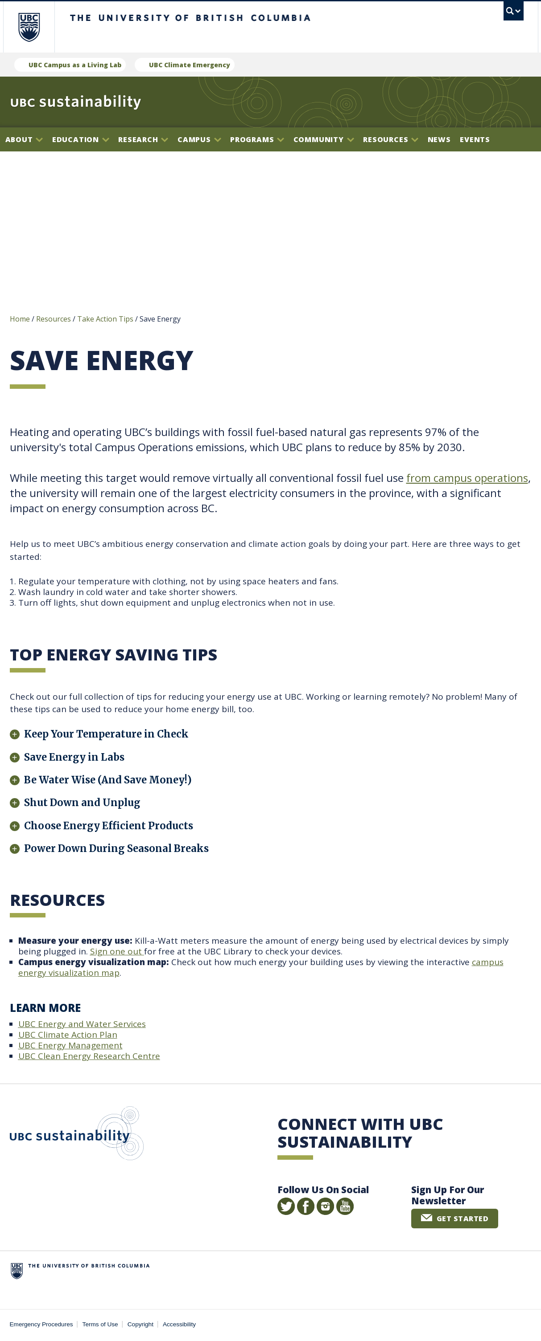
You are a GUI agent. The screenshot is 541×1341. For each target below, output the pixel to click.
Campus (199, 139)
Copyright (140, 1325)
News (439, 139)
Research (143, 139)
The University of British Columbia (28, 27)
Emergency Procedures (41, 1325)
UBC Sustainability (77, 1137)
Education (80, 139)
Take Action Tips (105, 320)
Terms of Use (100, 1325)
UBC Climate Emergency (189, 65)
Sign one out (117, 952)
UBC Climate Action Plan (67, 1036)
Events (475, 139)
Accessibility (179, 1325)
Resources (390, 139)
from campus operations (467, 479)
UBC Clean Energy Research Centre (89, 1057)
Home (20, 320)
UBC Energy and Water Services (82, 1025)
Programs (257, 139)
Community (323, 139)
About (24, 139)
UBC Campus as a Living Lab (75, 65)
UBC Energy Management (70, 1046)
